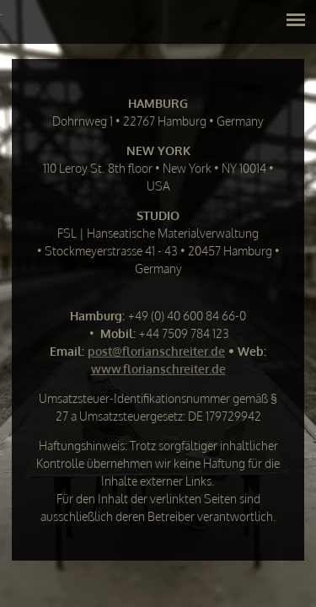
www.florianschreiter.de (158, 369)
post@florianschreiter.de (156, 351)
